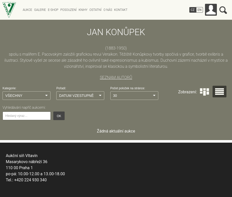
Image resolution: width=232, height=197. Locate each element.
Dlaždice (204, 92)
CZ (193, 10)
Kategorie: (9, 88)
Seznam (219, 91)
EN (199, 10)
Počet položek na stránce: (127, 88)
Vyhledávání (223, 10)
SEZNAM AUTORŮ (116, 77)
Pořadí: (61, 88)
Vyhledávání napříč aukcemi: (24, 107)
